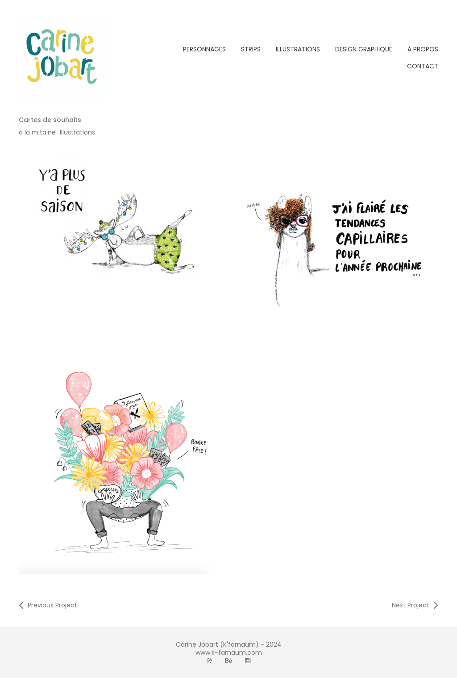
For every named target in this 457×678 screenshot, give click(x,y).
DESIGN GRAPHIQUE (363, 49)
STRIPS (251, 49)
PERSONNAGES (204, 49)
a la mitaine (37, 132)
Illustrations (77, 132)
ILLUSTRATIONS (298, 49)
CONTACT (422, 66)
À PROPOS (422, 49)
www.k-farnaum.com (228, 652)
